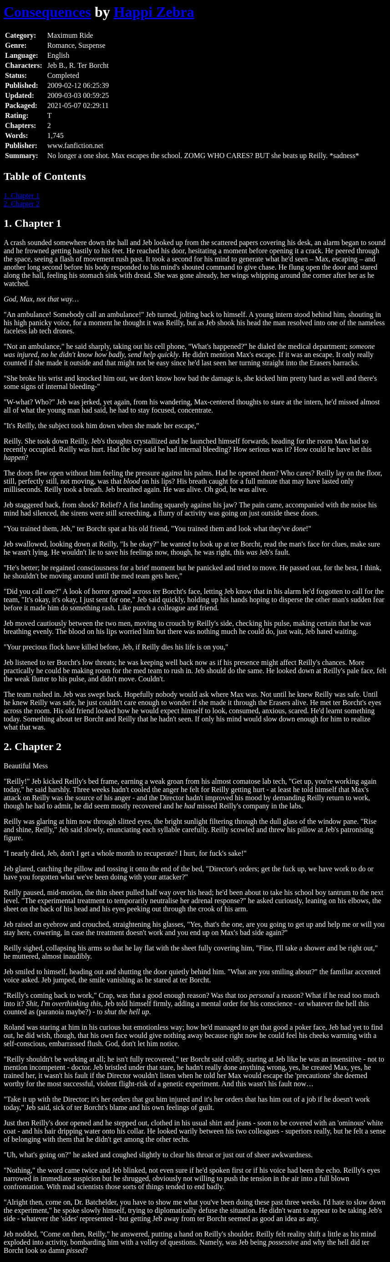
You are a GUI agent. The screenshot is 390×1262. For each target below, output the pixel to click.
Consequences (47, 12)
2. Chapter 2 (22, 204)
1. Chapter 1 (22, 195)
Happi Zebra (154, 12)
